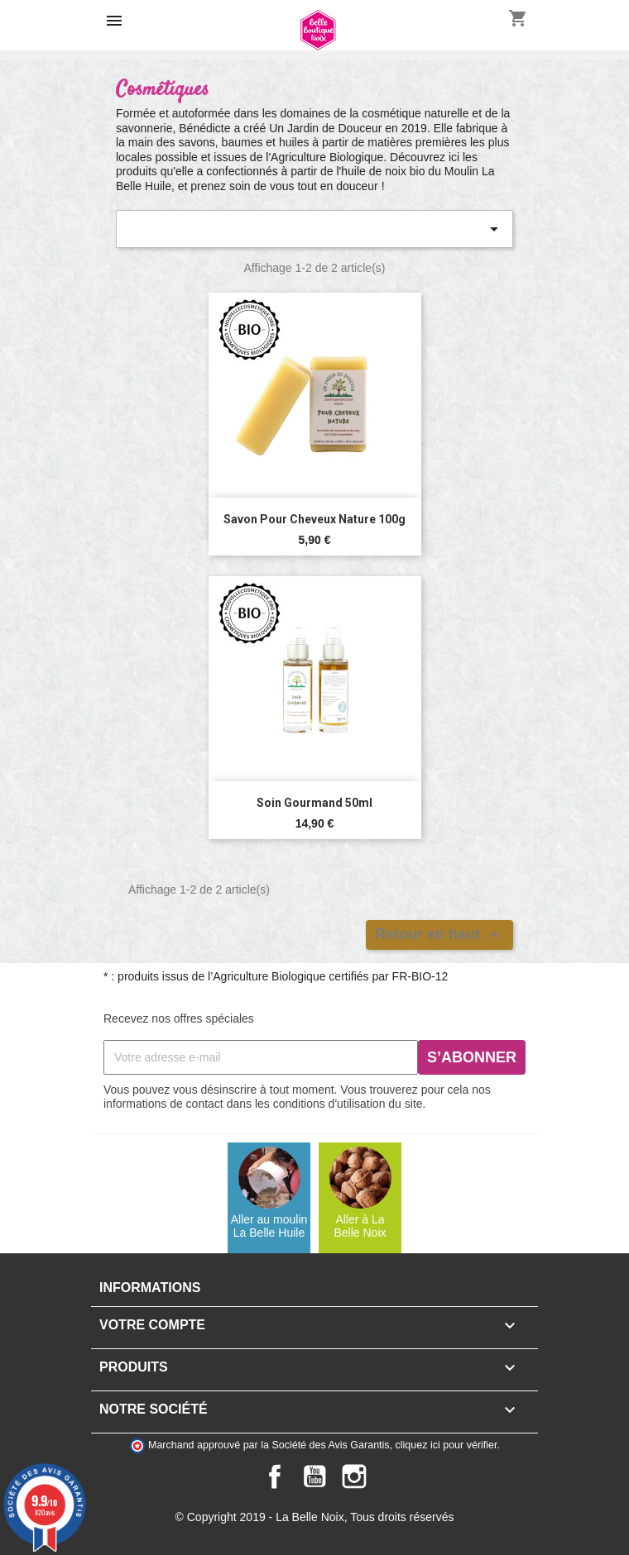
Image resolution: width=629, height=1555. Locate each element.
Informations (149, 1288)
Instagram (354, 1476)
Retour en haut (439, 935)
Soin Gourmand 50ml (314, 802)
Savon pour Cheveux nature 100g (314, 519)
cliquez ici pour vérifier (446, 1445)
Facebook (274, 1476)
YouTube (314, 1476)
